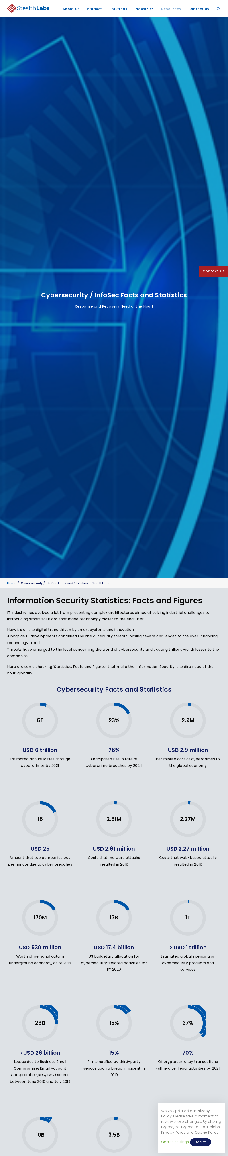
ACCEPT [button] (201, 1142)
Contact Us (214, 271)
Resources (171, 9)
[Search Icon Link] (217, 15)
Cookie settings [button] (175, 1141)
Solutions (118, 9)
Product (94, 9)
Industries (144, 9)
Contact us (198, 9)
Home (11, 579)
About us (71, 9)
